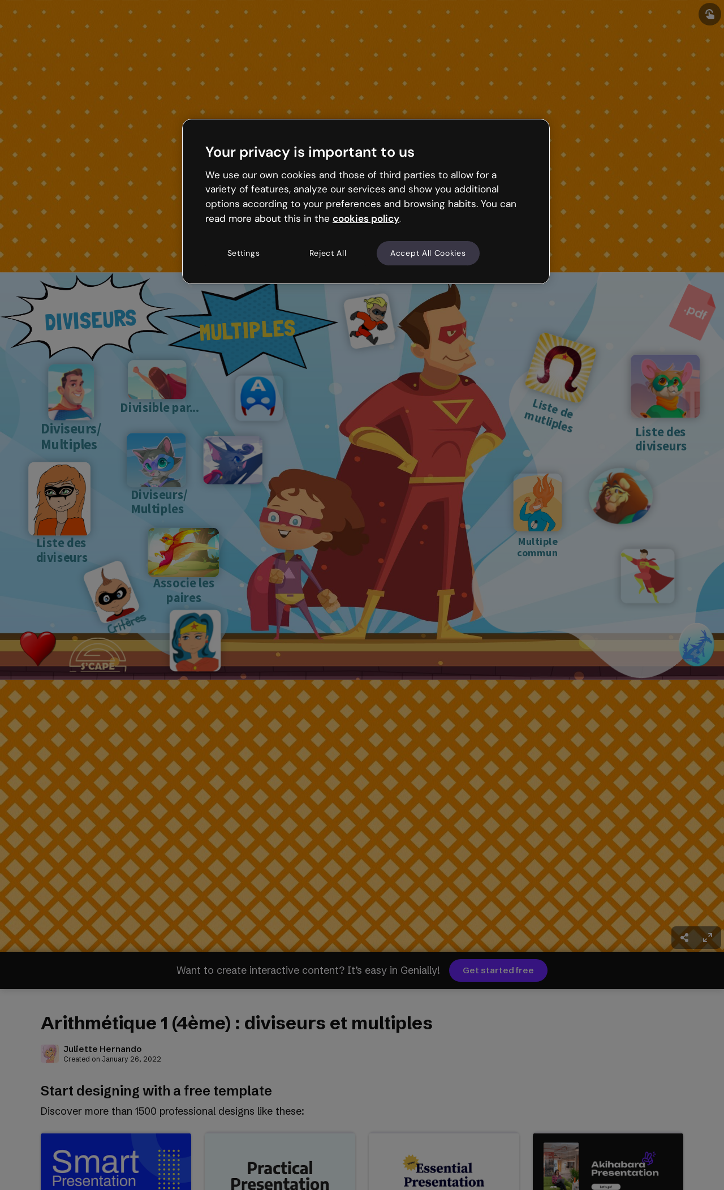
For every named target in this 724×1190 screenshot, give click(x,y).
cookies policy (366, 218)
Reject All (328, 253)
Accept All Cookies (428, 253)
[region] (366, 201)
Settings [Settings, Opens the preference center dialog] (243, 253)
